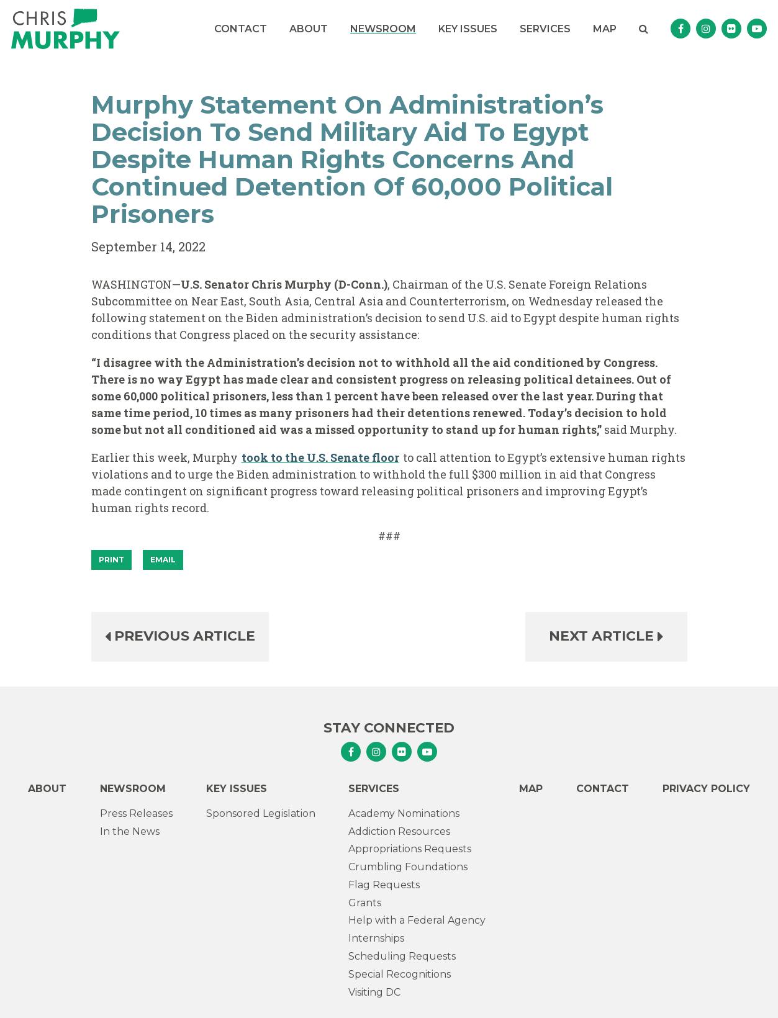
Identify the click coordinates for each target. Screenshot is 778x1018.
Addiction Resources (399, 831)
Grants (364, 903)
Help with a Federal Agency (417, 920)
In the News (130, 831)
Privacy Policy (706, 789)
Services (545, 29)
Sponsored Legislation (260, 813)
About (308, 29)
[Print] (111, 560)
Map (605, 29)
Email (163, 559)
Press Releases (136, 813)
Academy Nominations (403, 813)
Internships (376, 938)
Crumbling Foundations (408, 867)
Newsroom (383, 29)
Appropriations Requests (409, 849)
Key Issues (467, 29)
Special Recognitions (399, 974)
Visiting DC (374, 992)
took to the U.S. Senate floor (320, 457)
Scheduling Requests (402, 956)
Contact (240, 29)
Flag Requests (384, 885)
